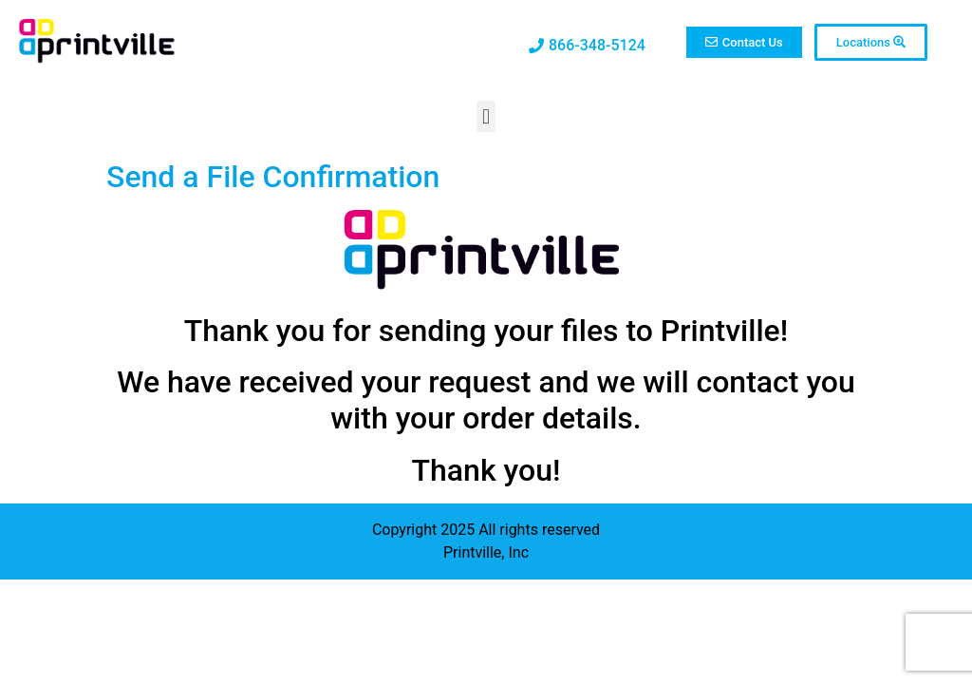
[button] (486, 116)
